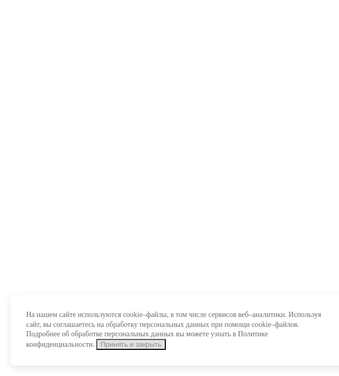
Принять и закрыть (130, 344)
